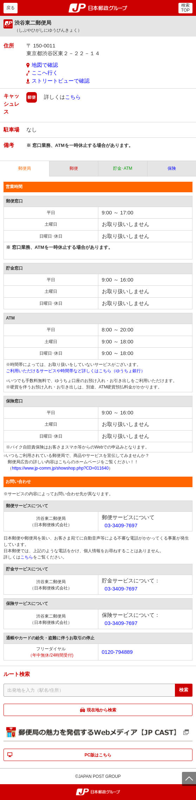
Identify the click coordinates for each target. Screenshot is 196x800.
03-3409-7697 (121, 525)
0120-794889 (117, 652)
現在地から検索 (101, 710)
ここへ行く (45, 73)
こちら (73, 97)
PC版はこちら (98, 755)
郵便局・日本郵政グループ (98, 8)
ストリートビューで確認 (61, 81)
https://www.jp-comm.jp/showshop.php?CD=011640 (60, 468)
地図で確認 (45, 65)
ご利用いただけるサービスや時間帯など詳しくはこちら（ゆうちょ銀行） (75, 370)
